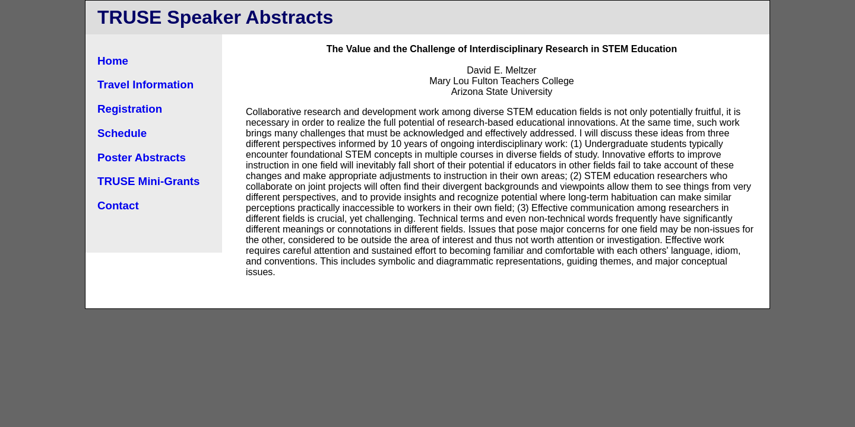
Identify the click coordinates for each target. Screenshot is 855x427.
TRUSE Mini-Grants (148, 181)
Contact (118, 205)
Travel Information (145, 84)
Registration (129, 109)
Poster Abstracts (141, 157)
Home (112, 61)
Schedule (122, 133)
